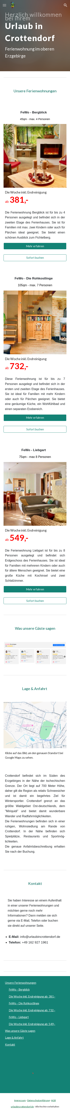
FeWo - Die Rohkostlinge (24, 1003)
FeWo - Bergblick (19, 989)
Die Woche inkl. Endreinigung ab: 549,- (32, 1024)
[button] (4, 5)
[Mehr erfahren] (35, 246)
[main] (35, 35)
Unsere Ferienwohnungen (20, 982)
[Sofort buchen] (35, 257)
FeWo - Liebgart (19, 1017)
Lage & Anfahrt (14, 1037)
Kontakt (10, 1044)
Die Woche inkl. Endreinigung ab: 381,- (32, 996)
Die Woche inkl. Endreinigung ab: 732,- (32, 1010)
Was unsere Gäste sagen (20, 1030)
